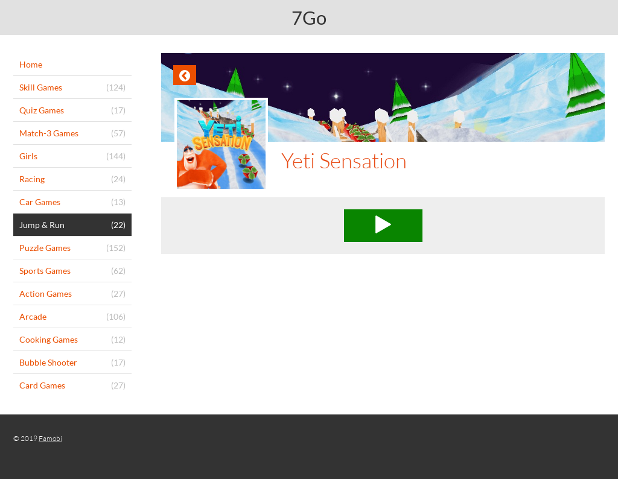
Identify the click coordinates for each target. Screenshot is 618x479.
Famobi (50, 438)
